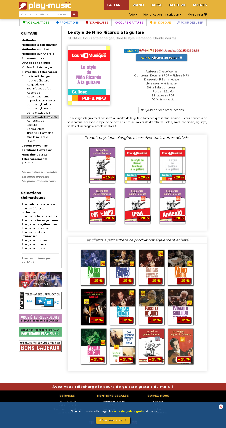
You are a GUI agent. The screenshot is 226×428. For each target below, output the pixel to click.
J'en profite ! (113, 420)
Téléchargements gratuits (34, 160)
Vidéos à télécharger (37, 67)
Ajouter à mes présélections (162, 110)
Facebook (158, 401)
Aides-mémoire (33, 58)
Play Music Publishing (113, 401)
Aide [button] (133, 14)
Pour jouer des (40, 224)
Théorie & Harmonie (40, 132)
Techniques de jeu (39, 88)
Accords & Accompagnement (39, 94)
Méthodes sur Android (38, 53)
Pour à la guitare (38, 204)
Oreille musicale (37, 137)
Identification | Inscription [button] (162, 14)
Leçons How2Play (35, 145)
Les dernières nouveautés (39, 172)
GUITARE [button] (116, 5)
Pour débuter (190, 22)
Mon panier (197, 14)
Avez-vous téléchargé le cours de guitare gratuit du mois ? (113, 387)
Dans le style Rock (39, 108)
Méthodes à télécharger (39, 44)
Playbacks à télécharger (39, 71)
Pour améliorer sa (33, 210)
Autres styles (35, 120)
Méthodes (29, 40)
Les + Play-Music (67, 401)
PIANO (138, 5)
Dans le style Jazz (38, 112)
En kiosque (160, 22)
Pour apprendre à (33, 234)
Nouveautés (96, 22)
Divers (31, 141)
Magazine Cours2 (34, 154)
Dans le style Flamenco (42, 116)
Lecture (32, 124)
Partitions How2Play (37, 150)
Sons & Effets (35, 128)
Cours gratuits (129, 22)
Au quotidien (35, 84)
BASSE (156, 5)
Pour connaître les (39, 216)
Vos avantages (36, 22)
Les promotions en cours (39, 181)
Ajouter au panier (161, 57)
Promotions (67, 22)
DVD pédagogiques (36, 62)
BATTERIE (177, 5)
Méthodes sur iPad (35, 49)
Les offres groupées (35, 176)
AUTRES (200, 5)
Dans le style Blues (39, 104)
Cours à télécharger (36, 76)
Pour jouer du (35, 240)
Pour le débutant (38, 80)
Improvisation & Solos (41, 100)
